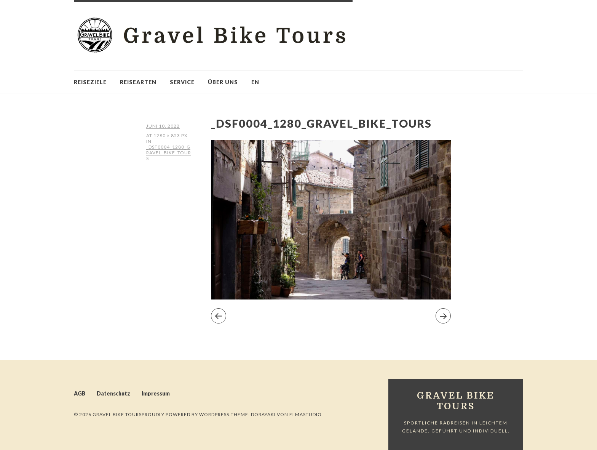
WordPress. (215, 414)
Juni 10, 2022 (163, 126)
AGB (79, 393)
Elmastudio (305, 414)
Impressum (156, 393)
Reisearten (138, 82)
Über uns (223, 82)
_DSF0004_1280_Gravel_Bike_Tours (168, 152)
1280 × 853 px (170, 135)
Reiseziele (90, 82)
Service (182, 82)
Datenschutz (113, 393)
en (255, 82)
